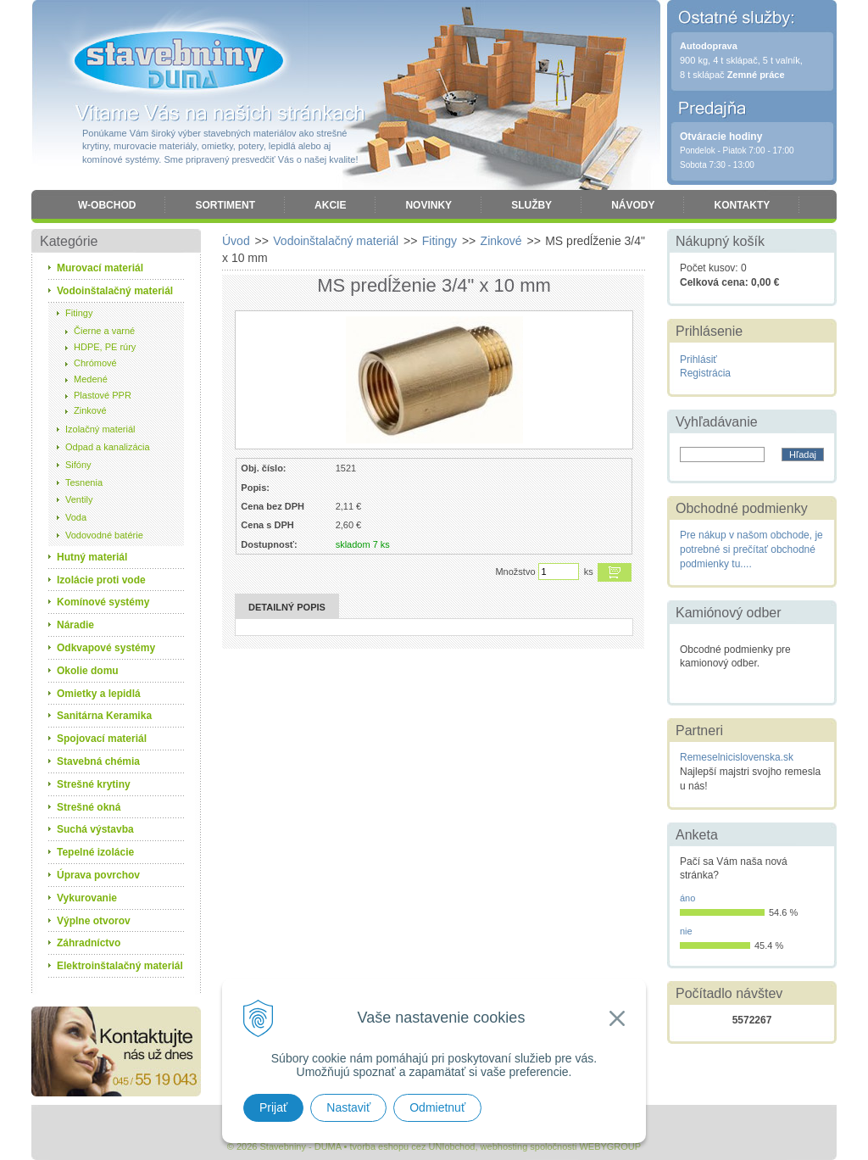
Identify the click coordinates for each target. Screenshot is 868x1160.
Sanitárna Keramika (104, 716)
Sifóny (78, 465)
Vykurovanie (87, 898)
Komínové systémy (103, 602)
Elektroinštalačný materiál (120, 966)
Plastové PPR (102, 395)
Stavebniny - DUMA (179, 61)
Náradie (75, 625)
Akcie (330, 205)
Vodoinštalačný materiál (115, 291)
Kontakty (742, 205)
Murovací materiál (100, 268)
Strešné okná (88, 807)
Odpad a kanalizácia (107, 447)
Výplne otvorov (94, 921)
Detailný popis (287, 607)
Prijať (273, 1107)
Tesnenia (84, 482)
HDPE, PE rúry (105, 347)
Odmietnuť (437, 1107)
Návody (632, 205)
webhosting (504, 1146)
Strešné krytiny (94, 784)
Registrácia (705, 373)
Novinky (428, 205)
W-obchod (107, 205)
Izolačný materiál (100, 429)
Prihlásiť (698, 359)
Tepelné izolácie (95, 852)
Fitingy (78, 313)
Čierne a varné (104, 331)
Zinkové (90, 410)
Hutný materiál (92, 557)
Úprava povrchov (98, 875)
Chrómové (95, 363)
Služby (531, 205)
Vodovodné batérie (104, 535)
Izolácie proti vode (101, 580)
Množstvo (515, 571)
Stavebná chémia (98, 761)
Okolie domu (88, 671)
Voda (75, 517)
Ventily (78, 499)
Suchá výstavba (95, 829)
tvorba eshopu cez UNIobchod (412, 1146)
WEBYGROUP (610, 1146)
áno (687, 898)
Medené (91, 379)
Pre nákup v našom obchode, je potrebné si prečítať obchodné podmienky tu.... (751, 549)
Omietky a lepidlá (99, 694)
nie (686, 931)
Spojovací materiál (102, 739)
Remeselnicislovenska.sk (736, 757)
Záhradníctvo (88, 943)
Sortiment (225, 205)
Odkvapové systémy (106, 648)
